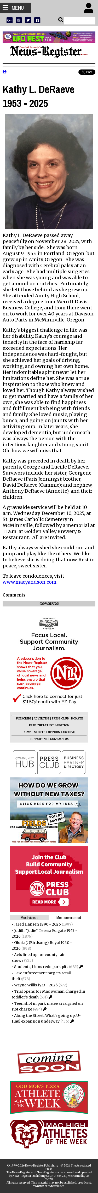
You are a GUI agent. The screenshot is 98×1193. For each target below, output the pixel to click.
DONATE (77, 718)
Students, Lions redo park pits (41, 966)
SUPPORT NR (39, 739)
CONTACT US (59, 739)
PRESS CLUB (60, 718)
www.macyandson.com (29, 582)
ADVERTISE (41, 718)
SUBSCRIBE (23, 718)
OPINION (54, 732)
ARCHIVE (68, 732)
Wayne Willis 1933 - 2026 (36, 985)
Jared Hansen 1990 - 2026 (37, 924)
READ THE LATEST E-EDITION (49, 725)
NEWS (28, 732)
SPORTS (39, 732)
